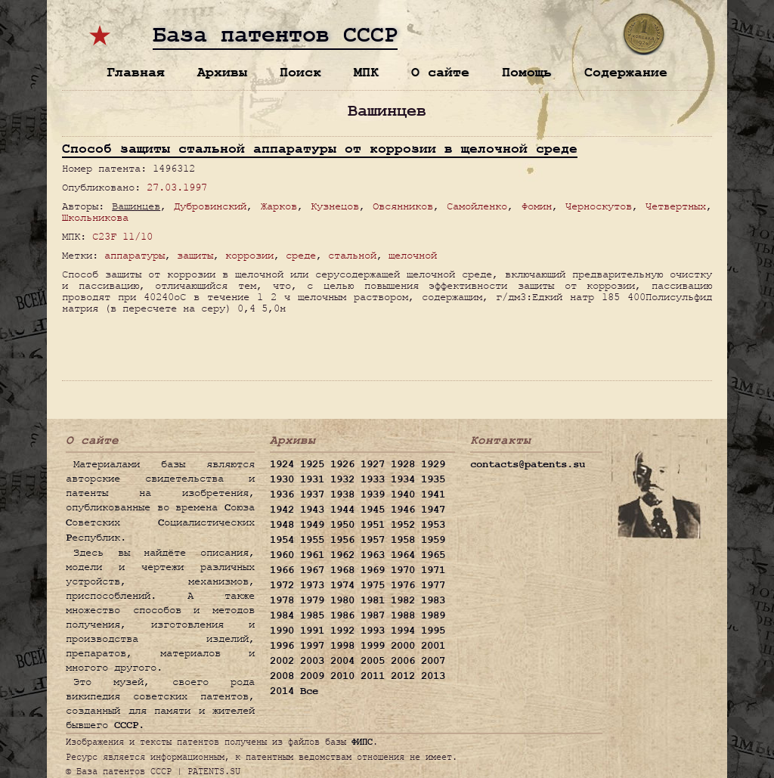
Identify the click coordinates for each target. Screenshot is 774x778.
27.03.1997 (177, 187)
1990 (282, 631)
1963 (373, 555)
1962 (342, 555)
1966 (282, 570)
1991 (312, 631)
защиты (195, 255)
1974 (342, 585)
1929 (433, 464)
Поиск (300, 72)
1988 (403, 615)
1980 (342, 600)
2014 (282, 691)
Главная (136, 72)
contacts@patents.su (527, 464)
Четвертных (676, 206)
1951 (373, 525)
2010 (342, 676)
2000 (403, 646)
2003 (312, 661)
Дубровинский (210, 206)
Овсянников (403, 206)
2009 (312, 676)
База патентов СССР (275, 35)
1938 (342, 494)
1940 (403, 494)
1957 (373, 540)
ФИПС (362, 742)
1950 (342, 525)
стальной (352, 255)
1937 (312, 494)
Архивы (222, 72)
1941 (433, 494)
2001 (433, 646)
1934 (403, 479)
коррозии (249, 255)
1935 (433, 479)
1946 (403, 510)
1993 (373, 631)
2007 (433, 661)
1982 (403, 600)
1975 (373, 585)
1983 (433, 600)
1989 (433, 615)
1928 (403, 464)
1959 (433, 540)
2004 (342, 661)
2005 (373, 661)
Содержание (625, 72)
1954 (282, 540)
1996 (282, 646)
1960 (282, 555)
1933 (373, 479)
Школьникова (95, 217)
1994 (403, 631)
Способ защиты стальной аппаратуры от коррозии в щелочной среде (319, 149)
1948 (282, 525)
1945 (373, 510)
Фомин (537, 206)
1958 (403, 540)
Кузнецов (335, 206)
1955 (312, 540)
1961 (312, 555)
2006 (403, 661)
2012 (403, 676)
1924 (282, 464)
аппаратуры (134, 255)
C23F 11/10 (122, 236)
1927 (373, 464)
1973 (312, 585)
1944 (342, 510)
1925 (312, 464)
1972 (282, 585)
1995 (433, 631)
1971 (433, 570)
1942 (282, 510)
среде (301, 255)
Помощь (527, 72)
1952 (403, 525)
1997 (312, 646)
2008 (282, 676)
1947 (433, 510)
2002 (282, 661)
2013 (433, 676)
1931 (312, 479)
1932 (342, 479)
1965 (433, 555)
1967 (312, 570)
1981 (373, 600)
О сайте (440, 72)
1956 (342, 540)
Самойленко (477, 206)
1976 (403, 585)
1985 (312, 615)
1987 (373, 615)
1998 (342, 646)
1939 (373, 494)
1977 (433, 585)
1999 (373, 646)
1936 (282, 494)
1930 (282, 479)
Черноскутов (598, 206)
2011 (373, 676)
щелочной (413, 255)
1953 (433, 525)
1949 (312, 525)
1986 (342, 615)
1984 (282, 615)
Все (309, 691)
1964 (403, 555)
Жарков (279, 206)
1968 (342, 570)
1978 (282, 600)
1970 (403, 570)
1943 (312, 510)
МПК (366, 72)
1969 (373, 570)
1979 (312, 600)
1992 (342, 631)
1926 (342, 464)
